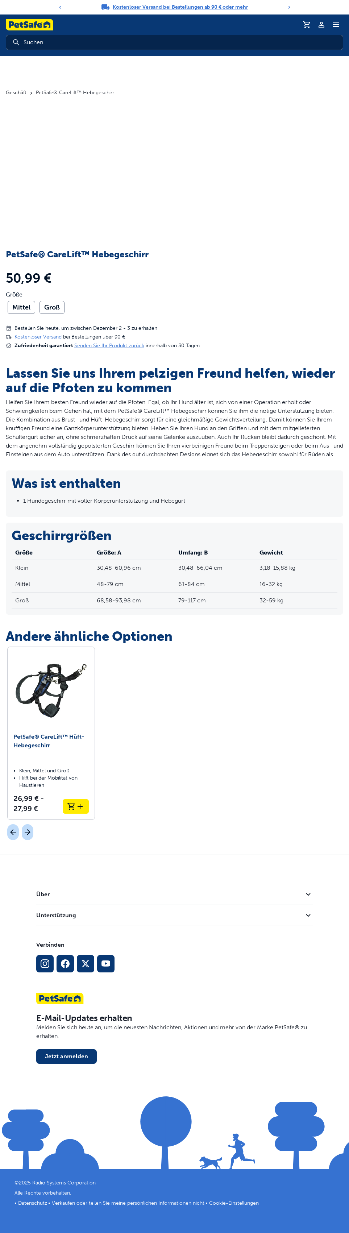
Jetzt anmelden (66, 1056)
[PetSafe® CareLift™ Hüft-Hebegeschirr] (51, 733)
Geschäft (16, 93)
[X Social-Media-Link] (85, 963)
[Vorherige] (13, 832)
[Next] (289, 7)
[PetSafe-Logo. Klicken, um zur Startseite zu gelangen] (29, 24)
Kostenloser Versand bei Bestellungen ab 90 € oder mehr (180, 7)
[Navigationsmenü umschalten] (336, 24)
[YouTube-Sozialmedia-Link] (106, 963)
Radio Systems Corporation (64, 1183)
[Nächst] (27, 832)
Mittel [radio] (21, 307)
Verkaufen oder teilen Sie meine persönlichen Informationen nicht (128, 1203)
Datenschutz (32, 1203)
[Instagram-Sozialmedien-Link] (45, 963)
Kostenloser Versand (38, 337)
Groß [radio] (52, 307)
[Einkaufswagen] (307, 24)
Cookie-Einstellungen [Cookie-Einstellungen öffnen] (234, 1203)
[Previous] (60, 7)
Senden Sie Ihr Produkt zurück (109, 345)
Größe (14, 294)
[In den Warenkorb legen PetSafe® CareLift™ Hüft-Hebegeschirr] (76, 806)
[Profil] (321, 24)
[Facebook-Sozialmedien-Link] (65, 963)
